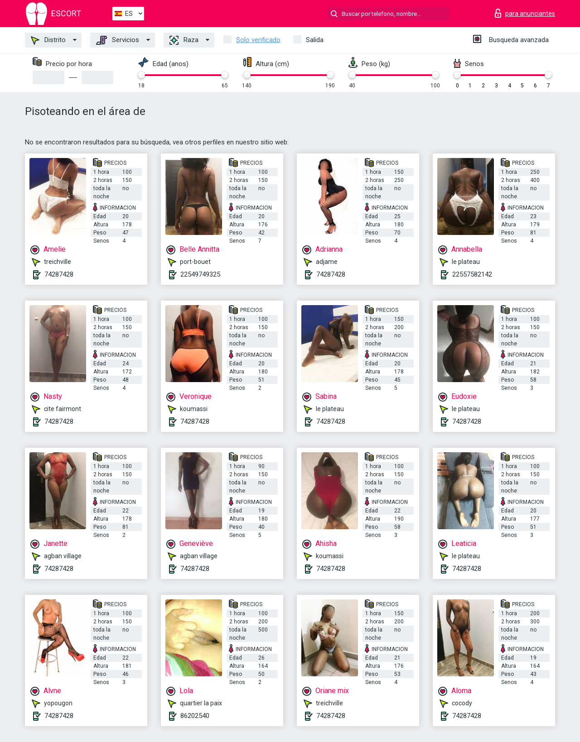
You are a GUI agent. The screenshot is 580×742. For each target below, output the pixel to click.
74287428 (58, 274)
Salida (315, 40)
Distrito (48, 40)
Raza (183, 40)
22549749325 (200, 274)
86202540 (194, 716)
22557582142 (472, 274)
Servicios (117, 40)
